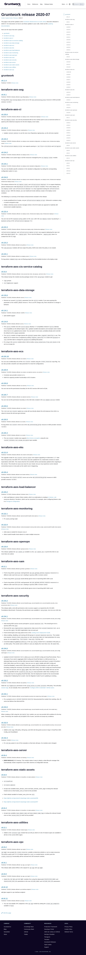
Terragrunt (47, 937)
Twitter (26, 934)
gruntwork (6, 33)
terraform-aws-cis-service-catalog (13, 40)
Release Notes (48, 4)
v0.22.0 (4, 525)
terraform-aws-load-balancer (12, 50)
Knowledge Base (29, 926)
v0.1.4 (4, 81)
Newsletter (7, 931)
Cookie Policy (68, 929)
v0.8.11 (4, 898)
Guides (3, 18)
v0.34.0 (4, 648)
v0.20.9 (4, 370)
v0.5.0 (4, 272)
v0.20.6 (4, 406)
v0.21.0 (4, 452)
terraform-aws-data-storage (11, 43)
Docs (28, 4)
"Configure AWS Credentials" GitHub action (42, 687)
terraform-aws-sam (9, 57)
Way (41, 4)
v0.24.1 (4, 164)
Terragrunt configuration (13, 501)
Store (5, 934)
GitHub (26, 931)
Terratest (46, 939)
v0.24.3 (4, 139)
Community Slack (29, 929)
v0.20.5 (4, 419)
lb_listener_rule (52, 497)
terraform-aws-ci (8, 38)
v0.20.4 (4, 433)
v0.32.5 (4, 723)
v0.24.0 (4, 177)
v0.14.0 (4, 321)
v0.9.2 (4, 847)
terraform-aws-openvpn (10, 55)
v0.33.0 (4, 707)
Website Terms (68, 931)
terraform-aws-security (10, 60)
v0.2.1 (4, 566)
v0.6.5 (4, 775)
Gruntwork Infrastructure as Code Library (34, 21)
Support (46, 947)
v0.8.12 (4, 887)
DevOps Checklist (49, 934)
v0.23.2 (4, 243)
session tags (4, 687)
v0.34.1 (4, 616)
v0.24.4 (4, 128)
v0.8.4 (4, 755)
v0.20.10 (5, 356)
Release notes (15, 83)
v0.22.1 (4, 514)
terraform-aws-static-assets (11, 64)
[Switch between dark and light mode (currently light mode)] (69, 4)
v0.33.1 (4, 694)
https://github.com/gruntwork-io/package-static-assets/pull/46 (21, 798)
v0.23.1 (4, 254)
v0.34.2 (4, 601)
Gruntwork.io (7, 926)
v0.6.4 (4, 808)
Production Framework (50, 926)
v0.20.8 (4, 383)
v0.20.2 (4, 492)
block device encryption (33, 438)
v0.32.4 (4, 738)
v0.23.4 (4, 211)
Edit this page (6, 913)
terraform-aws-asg (9, 35)
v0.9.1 (4, 95)
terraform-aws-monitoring (11, 52)
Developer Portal (49, 929)
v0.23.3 (4, 227)
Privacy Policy (68, 926)
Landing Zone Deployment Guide (40, 632)
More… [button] (64, 4)
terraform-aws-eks (9, 48)
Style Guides (47, 944)
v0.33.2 (4, 680)
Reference (35, 4)
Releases (16, 18)
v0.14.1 (4, 310)
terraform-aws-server (10, 62)
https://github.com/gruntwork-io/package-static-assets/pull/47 (21, 802)
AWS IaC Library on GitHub (52, 931)
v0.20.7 (4, 395)
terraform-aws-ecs (9, 45)
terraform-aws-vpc (9, 69)
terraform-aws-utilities (10, 67)
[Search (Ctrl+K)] (78, 4)
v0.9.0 (4, 874)
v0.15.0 (4, 295)
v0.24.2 (4, 152)
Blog (5, 929)
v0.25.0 (4, 114)
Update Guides (9, 18)
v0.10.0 (4, 547)
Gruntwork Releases (50, 942)
